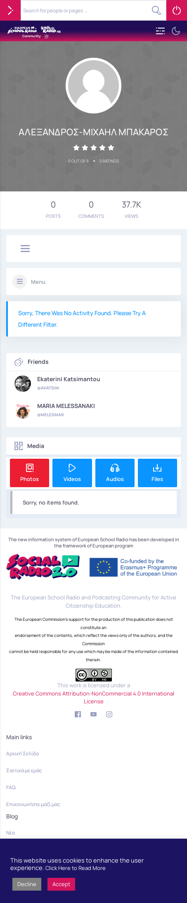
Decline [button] (26, 884)
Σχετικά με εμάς (24, 770)
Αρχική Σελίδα (22, 753)
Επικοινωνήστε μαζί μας (33, 804)
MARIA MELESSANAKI (66, 406)
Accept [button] (61, 884)
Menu (38, 281)
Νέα (10, 832)
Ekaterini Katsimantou (68, 379)
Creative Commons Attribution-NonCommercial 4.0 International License (93, 697)
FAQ (11, 787)
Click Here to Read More (75, 868)
